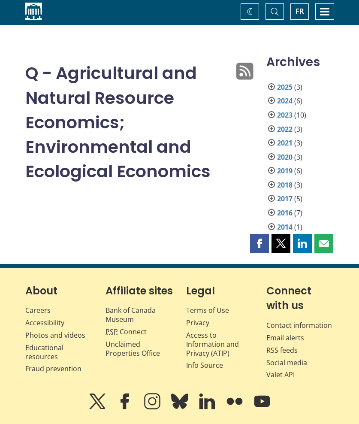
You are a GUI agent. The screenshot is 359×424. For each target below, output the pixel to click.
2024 (285, 101)
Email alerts (285, 337)
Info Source (204, 365)
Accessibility (44, 322)
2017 (285, 198)
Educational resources (44, 352)
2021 (285, 143)
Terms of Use (207, 310)
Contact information (299, 325)
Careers (38, 310)
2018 (285, 185)
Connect (126, 331)
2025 (285, 87)
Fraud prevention (53, 368)
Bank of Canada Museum (131, 315)
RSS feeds (282, 350)
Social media (286, 362)
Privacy (197, 322)
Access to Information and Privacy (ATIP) (212, 344)
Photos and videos (55, 335)
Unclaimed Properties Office (133, 348)
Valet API (280, 374)
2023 (285, 115)
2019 (285, 171)
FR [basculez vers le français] (300, 11)
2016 (285, 213)
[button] (259, 243)
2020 (285, 157)
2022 (285, 129)
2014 (285, 227)
